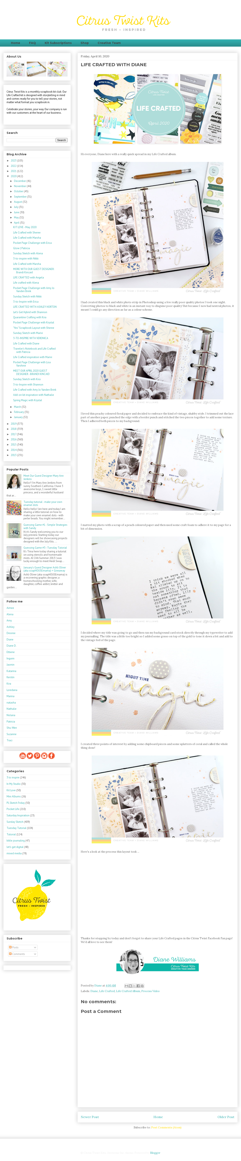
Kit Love (11, 790)
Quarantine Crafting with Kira (29, 317)
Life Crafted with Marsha (27, 237)
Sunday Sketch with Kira (27, 379)
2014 (14, 450)
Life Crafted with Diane (26, 343)
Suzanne (11, 734)
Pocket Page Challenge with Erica (32, 243)
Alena (10, 614)
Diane (94, 991)
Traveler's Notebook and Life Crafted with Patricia (34, 350)
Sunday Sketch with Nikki (27, 296)
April (17, 222)
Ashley (10, 627)
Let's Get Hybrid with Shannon (30, 312)
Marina (10, 696)
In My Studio (14, 784)
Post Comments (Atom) (166, 1127)
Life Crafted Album (128, 991)
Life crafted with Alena (26, 282)
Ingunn (10, 658)
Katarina (11, 671)
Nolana (11, 715)
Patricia (11, 721)
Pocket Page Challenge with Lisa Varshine (32, 364)
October (19, 191)
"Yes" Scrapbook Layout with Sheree (33, 328)
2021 (14, 171)
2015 (14, 444)
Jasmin (10, 664)
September (20, 196)
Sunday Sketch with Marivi (28, 333)
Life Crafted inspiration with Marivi (32, 357)
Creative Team (109, 43)
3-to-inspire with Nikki (26, 258)
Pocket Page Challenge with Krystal (33, 322)
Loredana (12, 690)
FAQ (32, 43)
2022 (14, 166)
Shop (85, 43)
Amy (9, 620)
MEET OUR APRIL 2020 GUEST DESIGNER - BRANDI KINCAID (31, 372)
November (20, 186)
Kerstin (10, 677)
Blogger (155, 1153)
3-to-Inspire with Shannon (28, 384)
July (16, 207)
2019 (14, 424)
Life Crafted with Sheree (27, 232)
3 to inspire (13, 777)
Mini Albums (14, 796)
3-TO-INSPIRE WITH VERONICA (30, 338)
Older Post (226, 1117)
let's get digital (15, 847)
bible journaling (16, 840)
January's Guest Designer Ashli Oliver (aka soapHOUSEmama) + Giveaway (44, 569)
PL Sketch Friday (16, 803)
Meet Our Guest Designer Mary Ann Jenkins (43, 477)
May (16, 217)
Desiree (11, 633)
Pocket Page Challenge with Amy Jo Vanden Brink (33, 289)
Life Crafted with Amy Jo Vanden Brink (34, 389)
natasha (11, 702)
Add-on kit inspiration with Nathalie (33, 395)
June (17, 212)
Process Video (150, 991)
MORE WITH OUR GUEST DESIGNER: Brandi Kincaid (33, 270)
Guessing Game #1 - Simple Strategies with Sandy (45, 526)
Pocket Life (13, 809)
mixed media (14, 853)
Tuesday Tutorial (16, 828)
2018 (14, 429)
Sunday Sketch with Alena (28, 253)
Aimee (10, 608)
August (18, 202)
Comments (17, 954)
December (20, 181)
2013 (14, 455)
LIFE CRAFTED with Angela (28, 277)
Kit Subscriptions (58, 43)
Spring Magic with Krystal (27, 400)
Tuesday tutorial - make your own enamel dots (42, 503)
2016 (14, 439)
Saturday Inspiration (18, 815)
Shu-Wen (12, 728)
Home (15, 43)
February (19, 412)
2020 (14, 176)
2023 (14, 160)
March (18, 407)
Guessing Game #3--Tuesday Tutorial (45, 547)
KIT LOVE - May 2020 (24, 227)
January (18, 417)
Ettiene (11, 652)
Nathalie (11, 709)
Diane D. (11, 645)
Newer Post (90, 1117)
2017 (14, 434)
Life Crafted (107, 991)
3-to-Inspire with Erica (26, 301)
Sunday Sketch (15, 822)
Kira (9, 683)
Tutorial (11, 834)
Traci (9, 740)
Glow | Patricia (21, 248)
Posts (14, 947)
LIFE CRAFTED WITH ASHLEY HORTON (35, 307)
